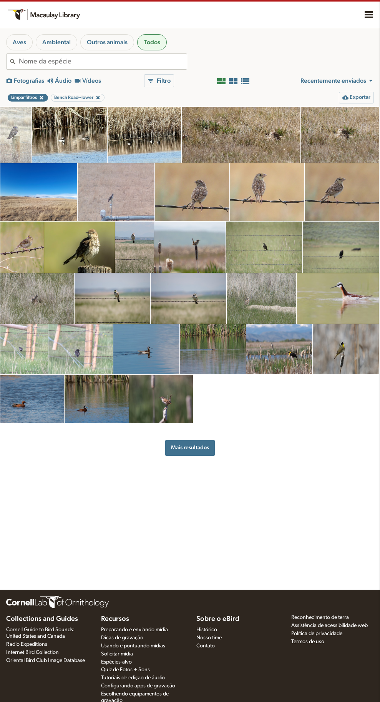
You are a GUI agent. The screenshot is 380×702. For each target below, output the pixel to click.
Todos (152, 42)
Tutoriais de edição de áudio (133, 677)
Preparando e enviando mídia (134, 629)
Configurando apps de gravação (138, 686)
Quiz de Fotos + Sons (125, 669)
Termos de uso (307, 641)
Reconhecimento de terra (320, 617)
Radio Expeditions (26, 644)
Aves (19, 42)
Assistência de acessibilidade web (329, 625)
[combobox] (103, 61)
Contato (205, 646)
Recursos (115, 618)
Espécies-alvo (116, 662)
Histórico (206, 629)
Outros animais (107, 42)
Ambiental (56, 42)
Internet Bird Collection (32, 652)
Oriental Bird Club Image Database (45, 660)
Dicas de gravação (122, 637)
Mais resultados (190, 447)
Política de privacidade (316, 633)
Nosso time (209, 637)
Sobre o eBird (217, 618)
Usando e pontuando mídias (133, 646)
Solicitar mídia (117, 654)
